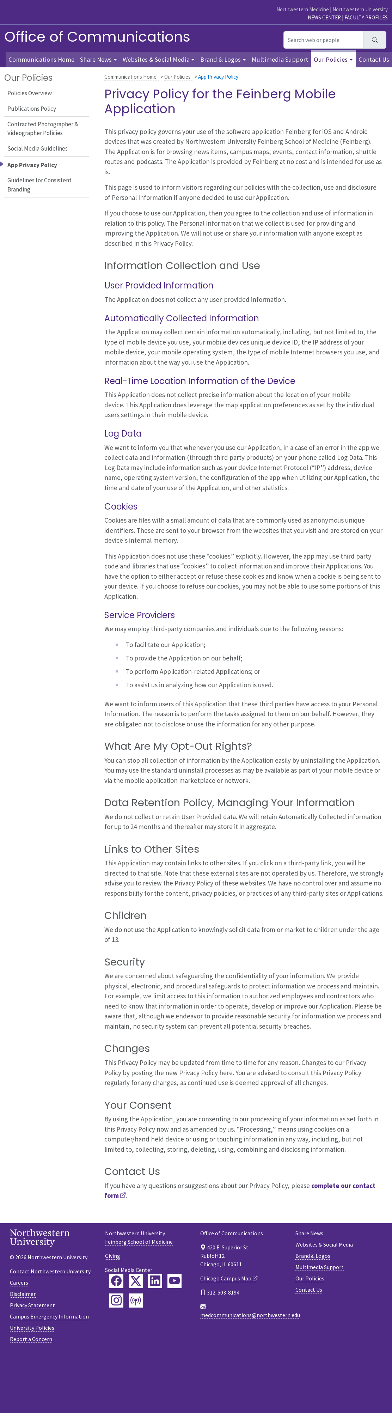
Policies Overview (29, 93)
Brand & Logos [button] (220, 59)
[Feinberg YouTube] (174, 1281)
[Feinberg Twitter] (136, 1281)
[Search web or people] (323, 40)
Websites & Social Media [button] (156, 59)
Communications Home (130, 76)
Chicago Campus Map (225, 1278)
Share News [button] (96, 59)
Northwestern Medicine (302, 9)
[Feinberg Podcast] (136, 1300)
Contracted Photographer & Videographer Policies (42, 128)
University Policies (32, 1327)
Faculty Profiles (366, 17)
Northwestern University (360, 9)
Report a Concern (31, 1338)
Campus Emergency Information (49, 1316)
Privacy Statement (32, 1305)
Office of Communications (97, 36)
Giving (112, 1255)
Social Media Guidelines (37, 148)
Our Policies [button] (331, 59)
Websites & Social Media (324, 1244)
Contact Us (374, 59)
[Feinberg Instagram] (116, 1300)
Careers (19, 1282)
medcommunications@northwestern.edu (250, 1314)
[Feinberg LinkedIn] (155, 1281)
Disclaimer (23, 1293)
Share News (309, 1233)
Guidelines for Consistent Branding (39, 184)
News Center (324, 17)
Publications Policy (31, 108)
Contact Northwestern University (50, 1271)
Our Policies (177, 76)
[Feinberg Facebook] (116, 1281)
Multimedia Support (280, 59)
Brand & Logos (312, 1255)
